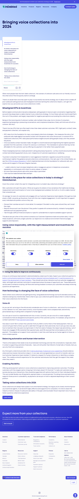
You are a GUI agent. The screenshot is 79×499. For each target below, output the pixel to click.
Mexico (4, 458)
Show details (66, 259)
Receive (4, 442)
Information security (38, 443)
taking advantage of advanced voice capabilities (46, 351)
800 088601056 (68, 453)
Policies (51, 458)
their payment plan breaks (25, 320)
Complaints (52, 456)
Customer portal (22, 444)
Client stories (21, 465)
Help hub (35, 454)
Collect (4, 440)
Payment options (38, 464)
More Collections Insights (11, 81)
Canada (4, 456)
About (66, 440)
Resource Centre (22, 454)
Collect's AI (52, 446)
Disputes (51, 454)
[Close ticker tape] (74, 1)
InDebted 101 (21, 463)
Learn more (7, 397)
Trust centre (36, 446)
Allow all (62, 264)
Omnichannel (21, 440)
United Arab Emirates (8, 467)
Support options (37, 466)
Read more (57, 1)
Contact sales (70, 7)
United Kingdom (6, 465)
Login (73, 482)
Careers (66, 442)
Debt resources (37, 469)
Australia (4, 460)
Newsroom (67, 444)
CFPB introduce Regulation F (17, 161)
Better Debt (21, 460)
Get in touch (8, 423)
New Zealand (6, 463)
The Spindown (22, 458)
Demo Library (21, 456)
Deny (17, 264)
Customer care (22, 442)
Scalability (51, 440)
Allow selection (39, 264)
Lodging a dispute (38, 456)
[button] (75, 495)
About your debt (37, 458)
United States (6, 454)
